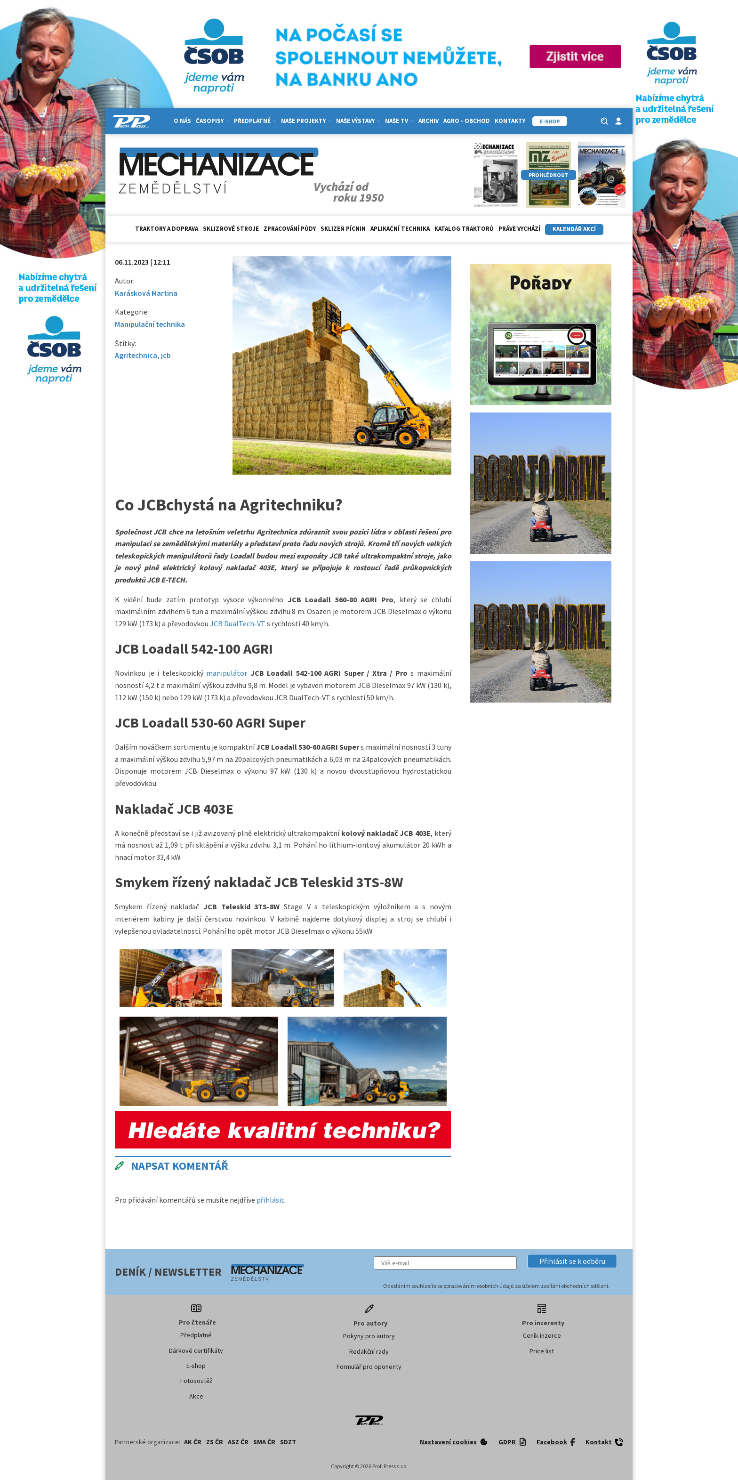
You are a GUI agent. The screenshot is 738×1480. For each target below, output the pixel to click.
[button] (572, 1261)
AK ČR (192, 1442)
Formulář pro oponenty (369, 1366)
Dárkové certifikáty (196, 1350)
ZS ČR (214, 1442)
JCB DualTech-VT (237, 623)
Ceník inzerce (542, 1335)
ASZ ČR (238, 1442)
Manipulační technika (150, 324)
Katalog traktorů (464, 229)
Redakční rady (369, 1351)
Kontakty (510, 121)
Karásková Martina (146, 293)
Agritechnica (136, 355)
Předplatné (255, 121)
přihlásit (270, 1200)
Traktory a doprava (166, 229)
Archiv (428, 121)
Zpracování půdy (290, 229)
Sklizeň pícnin (343, 229)
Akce (196, 1396)
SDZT (288, 1442)
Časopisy (212, 121)
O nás (182, 121)
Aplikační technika (400, 229)
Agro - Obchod (466, 121)
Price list (541, 1351)
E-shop (196, 1365)
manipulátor (226, 673)
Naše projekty (306, 121)
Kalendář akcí (574, 229)
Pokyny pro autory (369, 1336)
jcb (166, 355)
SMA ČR (264, 1442)
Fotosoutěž (196, 1380)
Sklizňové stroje (231, 229)
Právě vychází (519, 229)
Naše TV (399, 121)
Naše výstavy (358, 121)
